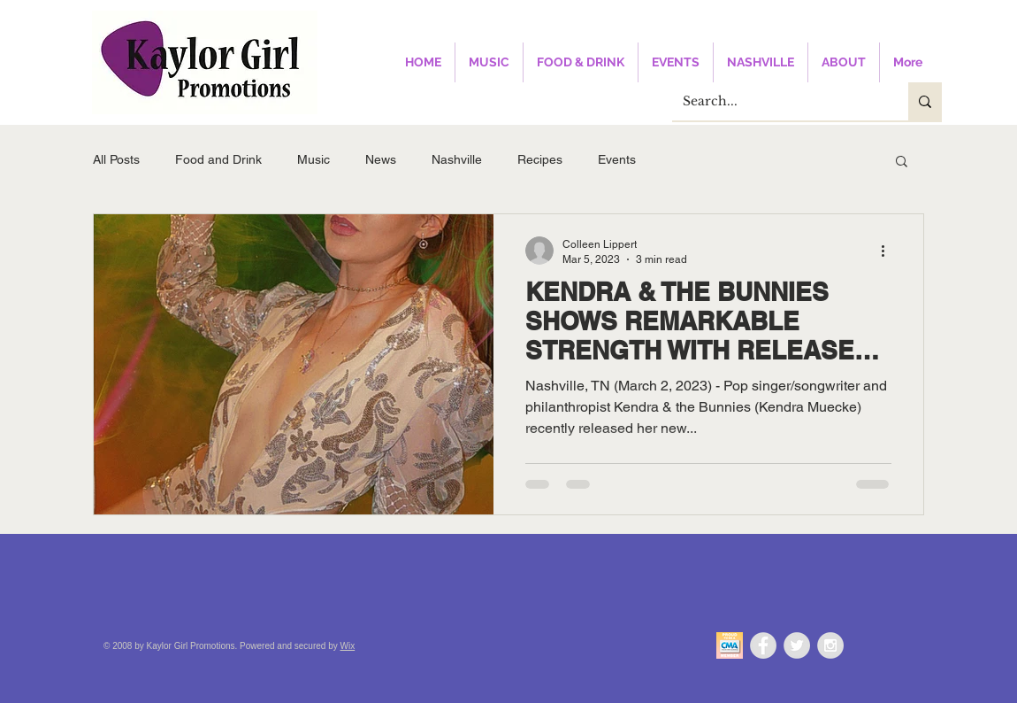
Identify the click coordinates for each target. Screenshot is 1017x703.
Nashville (457, 159)
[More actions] (888, 250)
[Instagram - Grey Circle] (830, 645)
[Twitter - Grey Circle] (797, 645)
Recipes (539, 159)
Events (617, 159)
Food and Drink (218, 159)
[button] (901, 162)
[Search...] (777, 101)
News (380, 159)
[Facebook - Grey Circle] (763, 645)
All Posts (116, 159)
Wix (348, 646)
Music (313, 159)
